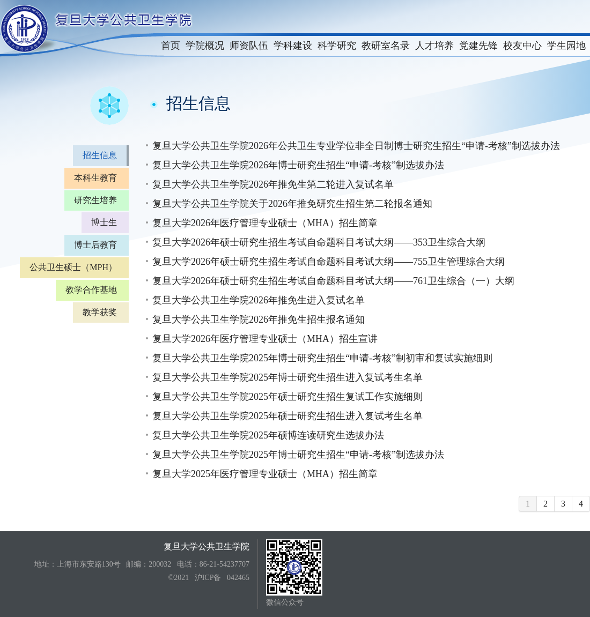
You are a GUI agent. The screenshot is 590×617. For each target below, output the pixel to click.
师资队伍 (249, 45)
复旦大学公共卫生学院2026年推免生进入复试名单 (258, 300)
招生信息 (100, 155)
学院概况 (205, 45)
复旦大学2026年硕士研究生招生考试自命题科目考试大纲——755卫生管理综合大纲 (328, 261)
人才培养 (434, 45)
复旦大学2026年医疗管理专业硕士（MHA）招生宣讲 (265, 338)
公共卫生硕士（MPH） (73, 267)
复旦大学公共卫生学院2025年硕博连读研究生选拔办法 (268, 435)
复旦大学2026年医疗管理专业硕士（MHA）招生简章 (265, 223)
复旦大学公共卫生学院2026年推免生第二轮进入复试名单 (273, 184)
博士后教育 (95, 244)
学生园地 (566, 45)
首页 (170, 45)
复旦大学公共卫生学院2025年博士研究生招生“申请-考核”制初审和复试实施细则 (322, 358)
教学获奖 (100, 312)
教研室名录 (386, 45)
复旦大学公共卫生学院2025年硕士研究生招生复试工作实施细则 (287, 396)
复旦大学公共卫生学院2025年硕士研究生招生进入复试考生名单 (287, 416)
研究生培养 (95, 200)
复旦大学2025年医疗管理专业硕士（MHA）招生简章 (265, 474)
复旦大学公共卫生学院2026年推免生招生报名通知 (258, 319)
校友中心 (522, 45)
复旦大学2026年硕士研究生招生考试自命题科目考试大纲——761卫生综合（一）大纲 (333, 281)
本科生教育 (95, 177)
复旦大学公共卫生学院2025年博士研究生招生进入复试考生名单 (287, 377)
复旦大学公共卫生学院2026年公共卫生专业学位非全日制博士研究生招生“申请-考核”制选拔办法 (356, 145)
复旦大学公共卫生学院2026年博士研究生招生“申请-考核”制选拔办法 (298, 165)
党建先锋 (478, 45)
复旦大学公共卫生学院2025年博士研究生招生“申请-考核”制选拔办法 (298, 454)
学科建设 (293, 45)
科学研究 (337, 45)
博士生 (104, 222)
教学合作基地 (91, 289)
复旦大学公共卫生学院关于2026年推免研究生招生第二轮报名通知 (292, 203)
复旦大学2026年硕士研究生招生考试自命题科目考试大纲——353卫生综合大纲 (318, 242)
